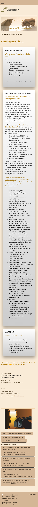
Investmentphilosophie (8, 496)
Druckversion (7, 495)
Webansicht (32, 494)
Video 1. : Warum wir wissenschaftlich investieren (17, 433)
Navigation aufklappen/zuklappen (19, 3)
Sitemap (15, 495)
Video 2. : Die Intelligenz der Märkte (13, 437)
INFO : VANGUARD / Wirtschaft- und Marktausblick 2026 (18, 470)
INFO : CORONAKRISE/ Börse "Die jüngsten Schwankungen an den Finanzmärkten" (16, 453)
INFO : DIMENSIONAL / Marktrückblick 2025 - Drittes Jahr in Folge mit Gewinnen (16, 464)
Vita (13, 498)
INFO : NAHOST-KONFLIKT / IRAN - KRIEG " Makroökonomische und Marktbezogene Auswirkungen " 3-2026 (16, 482)
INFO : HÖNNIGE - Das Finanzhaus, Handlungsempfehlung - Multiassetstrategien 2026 (17, 475)
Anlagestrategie (6, 498)
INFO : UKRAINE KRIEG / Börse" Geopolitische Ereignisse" (17, 459)
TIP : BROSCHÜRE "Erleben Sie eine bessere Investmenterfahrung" (16, 448)
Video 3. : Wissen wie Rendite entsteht (14, 441)
